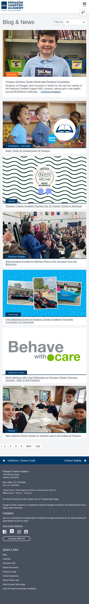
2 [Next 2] (10, 446)
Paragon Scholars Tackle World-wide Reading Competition (38, 81)
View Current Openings (13, 526)
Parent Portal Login (11, 580)
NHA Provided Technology (14, 584)
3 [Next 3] (16, 446)
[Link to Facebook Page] (5, 533)
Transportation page (49, 499)
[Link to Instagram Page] (19, 533)
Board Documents (10, 567)
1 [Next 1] (5, 446)
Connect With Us (16, 538)
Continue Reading (50, 91)
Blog (5, 555)
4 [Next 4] (21, 446)
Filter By (59, 22)
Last (37, 446)
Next (28, 446)
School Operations (11, 576)
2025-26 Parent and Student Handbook (19, 589)
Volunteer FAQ (9, 563)
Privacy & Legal (9, 572)
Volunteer (7, 559)
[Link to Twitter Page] (12, 533)
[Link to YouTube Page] (26, 533)
